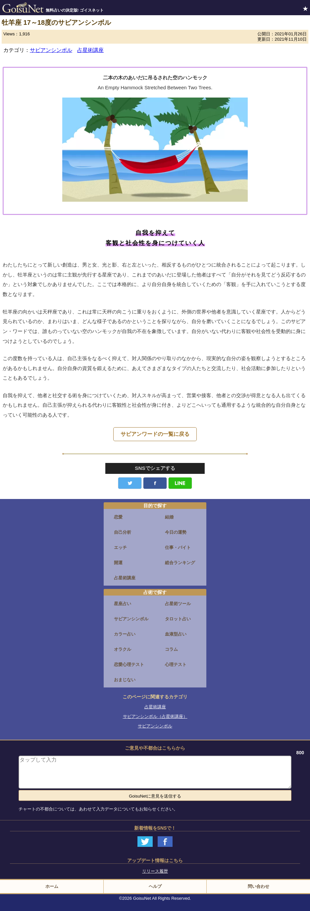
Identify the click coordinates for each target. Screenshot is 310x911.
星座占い (122, 603)
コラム (171, 649)
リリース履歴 (155, 871)
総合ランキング (180, 562)
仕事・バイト (178, 547)
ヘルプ (155, 886)
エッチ (120, 547)
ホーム (51, 886)
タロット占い (178, 618)
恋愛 (118, 517)
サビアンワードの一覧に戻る (155, 434)
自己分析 (122, 532)
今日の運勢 (175, 532)
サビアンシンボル (51, 50)
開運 (118, 562)
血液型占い (175, 634)
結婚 (169, 517)
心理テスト (175, 664)
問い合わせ (258, 886)
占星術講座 (90, 50)
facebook (155, 483)
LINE (180, 483)
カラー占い (124, 634)
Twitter (129, 483)
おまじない (124, 679)
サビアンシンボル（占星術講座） (155, 716)
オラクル (122, 649)
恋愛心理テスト (129, 664)
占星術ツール (178, 603)
